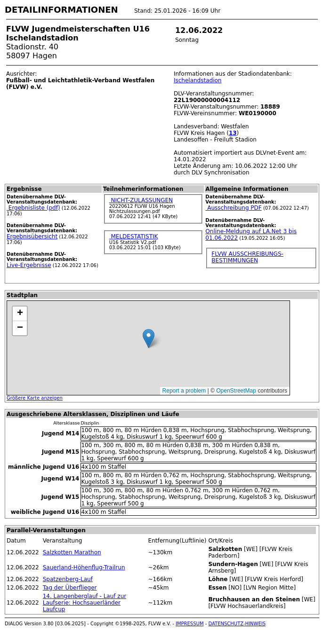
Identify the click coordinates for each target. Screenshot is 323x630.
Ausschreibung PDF (233, 208)
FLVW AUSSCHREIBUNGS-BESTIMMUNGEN (247, 257)
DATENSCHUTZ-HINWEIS (237, 623)
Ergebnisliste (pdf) (33, 208)
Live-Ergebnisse (29, 265)
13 (233, 133)
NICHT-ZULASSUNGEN (141, 200)
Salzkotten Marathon (72, 552)
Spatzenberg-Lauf (68, 579)
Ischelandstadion (198, 80)
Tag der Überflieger (70, 587)
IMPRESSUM (190, 623)
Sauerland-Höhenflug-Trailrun (84, 567)
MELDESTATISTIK (133, 236)
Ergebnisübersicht (32, 236)
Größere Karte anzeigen (35, 398)
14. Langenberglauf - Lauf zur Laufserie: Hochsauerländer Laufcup (85, 603)
